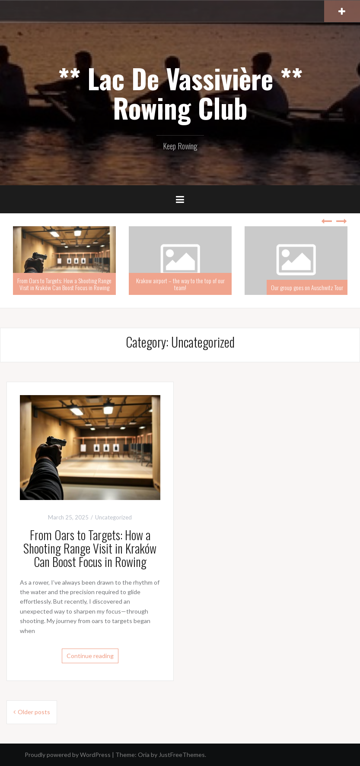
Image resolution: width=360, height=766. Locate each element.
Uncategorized (113, 517)
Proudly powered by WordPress (68, 754)
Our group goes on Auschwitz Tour (307, 287)
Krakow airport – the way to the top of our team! (180, 283)
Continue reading (90, 655)
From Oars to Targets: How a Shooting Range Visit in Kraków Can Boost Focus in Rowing (64, 283)
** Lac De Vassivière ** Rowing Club (180, 92)
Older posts (34, 711)
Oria (144, 754)
